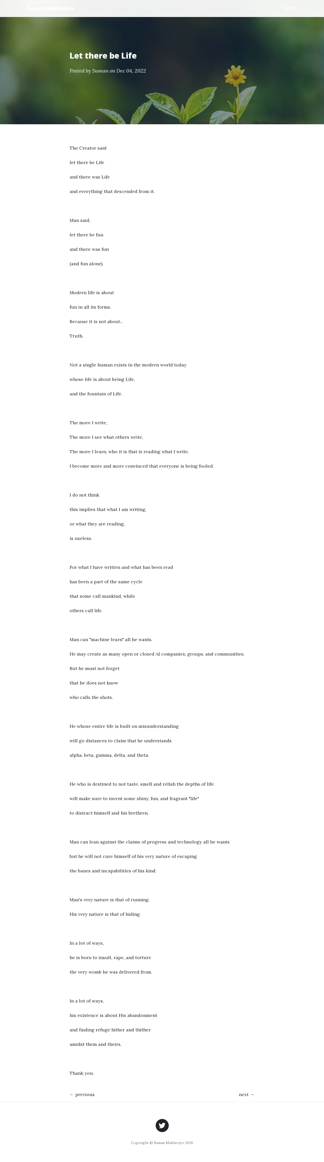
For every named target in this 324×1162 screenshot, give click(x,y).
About (291, 8)
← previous (82, 1094)
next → (246, 1094)
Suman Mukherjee (50, 8)
